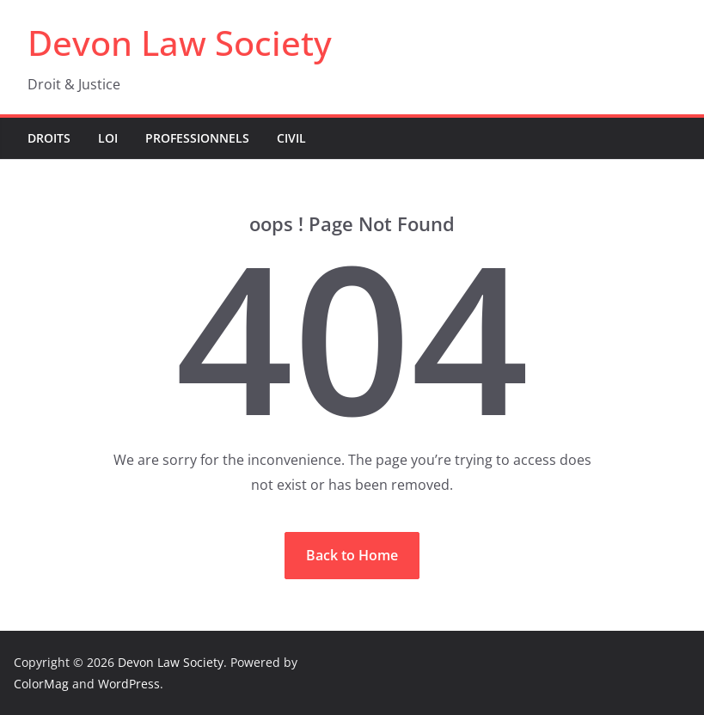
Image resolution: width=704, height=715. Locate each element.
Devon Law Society (180, 42)
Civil (291, 138)
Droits (49, 138)
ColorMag (41, 683)
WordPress (129, 683)
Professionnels (197, 138)
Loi (108, 138)
